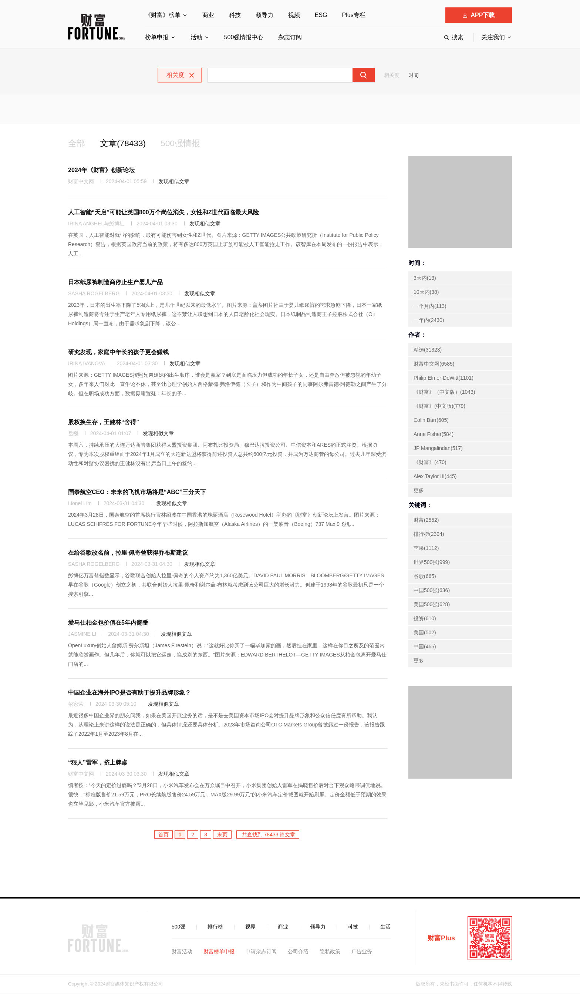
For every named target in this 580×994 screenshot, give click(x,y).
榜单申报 (157, 37)
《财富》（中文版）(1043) (444, 393)
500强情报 (184, 143)
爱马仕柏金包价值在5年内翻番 (108, 623)
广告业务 (361, 952)
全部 (77, 143)
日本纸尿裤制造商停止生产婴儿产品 (115, 283)
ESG (321, 15)
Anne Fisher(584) (433, 435)
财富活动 (182, 952)
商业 (208, 15)
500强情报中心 (244, 37)
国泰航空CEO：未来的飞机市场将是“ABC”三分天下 (137, 493)
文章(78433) (125, 143)
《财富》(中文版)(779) (439, 407)
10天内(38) (426, 293)
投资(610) (425, 619)
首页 (163, 835)
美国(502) (425, 633)
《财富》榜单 (163, 15)
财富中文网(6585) (434, 364)
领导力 (264, 15)
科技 (235, 15)
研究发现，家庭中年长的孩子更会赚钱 (118, 353)
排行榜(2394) (429, 535)
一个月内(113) (430, 307)
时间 (413, 75)
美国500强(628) (432, 605)
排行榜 (215, 927)
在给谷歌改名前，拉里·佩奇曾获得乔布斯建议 (128, 553)
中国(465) (425, 647)
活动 (196, 37)
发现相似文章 (173, 182)
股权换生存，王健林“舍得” (103, 423)
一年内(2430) (429, 321)
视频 (294, 15)
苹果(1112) (426, 549)
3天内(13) (425, 279)
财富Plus (441, 939)
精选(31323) (428, 350)
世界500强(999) (432, 563)
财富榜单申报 (219, 952)
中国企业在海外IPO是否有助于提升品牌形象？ (129, 693)
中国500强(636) (432, 591)
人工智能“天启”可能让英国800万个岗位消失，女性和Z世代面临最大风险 (163, 213)
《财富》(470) (430, 463)
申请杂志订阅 (261, 952)
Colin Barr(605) (431, 421)
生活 (385, 927)
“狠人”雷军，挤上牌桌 (97, 763)
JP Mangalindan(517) (438, 449)
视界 (250, 927)
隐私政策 (330, 952)
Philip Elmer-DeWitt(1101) (443, 379)
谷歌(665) (425, 577)
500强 (178, 927)
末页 (222, 835)
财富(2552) (426, 521)
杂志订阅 (290, 37)
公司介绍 (298, 952)
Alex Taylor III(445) (435, 477)
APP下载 (479, 15)
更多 (419, 491)
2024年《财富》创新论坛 (101, 171)
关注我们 (493, 37)
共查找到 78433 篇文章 (268, 835)
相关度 (391, 75)
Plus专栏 (353, 15)
